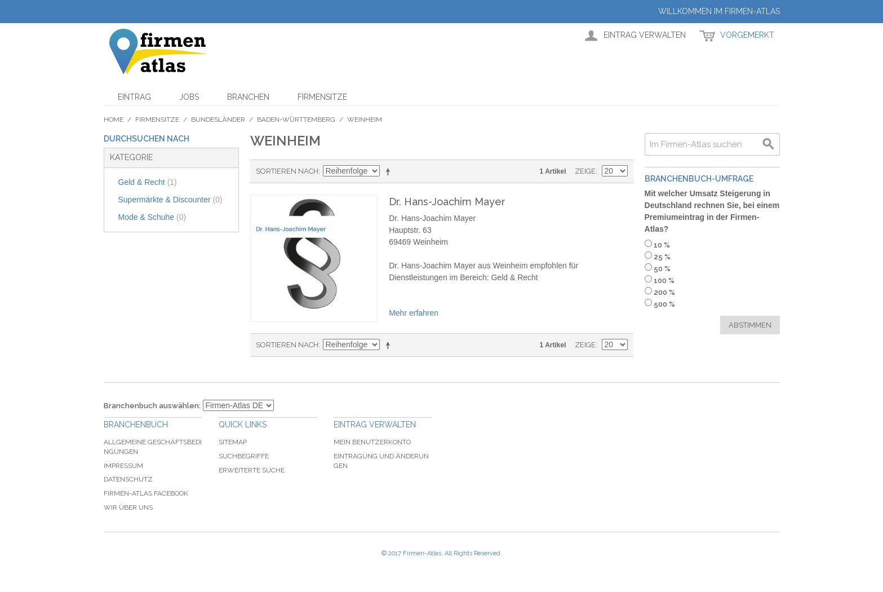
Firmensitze (322, 96)
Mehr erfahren (413, 312)
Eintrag (134, 96)
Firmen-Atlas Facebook (146, 493)
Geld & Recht (147, 182)
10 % (662, 245)
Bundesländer (218, 119)
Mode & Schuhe (152, 217)
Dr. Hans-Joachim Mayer (447, 201)
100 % (664, 280)
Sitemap (233, 442)
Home (113, 119)
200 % (664, 292)
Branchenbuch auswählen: (152, 405)
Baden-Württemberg (296, 119)
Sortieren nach (287, 171)
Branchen (248, 96)
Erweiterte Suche (252, 470)
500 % (664, 304)
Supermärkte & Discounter (170, 199)
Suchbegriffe (244, 456)
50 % (662, 268)
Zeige (585, 171)
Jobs (189, 96)
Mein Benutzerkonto (372, 442)
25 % (662, 257)
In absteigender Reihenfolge (389, 171)
